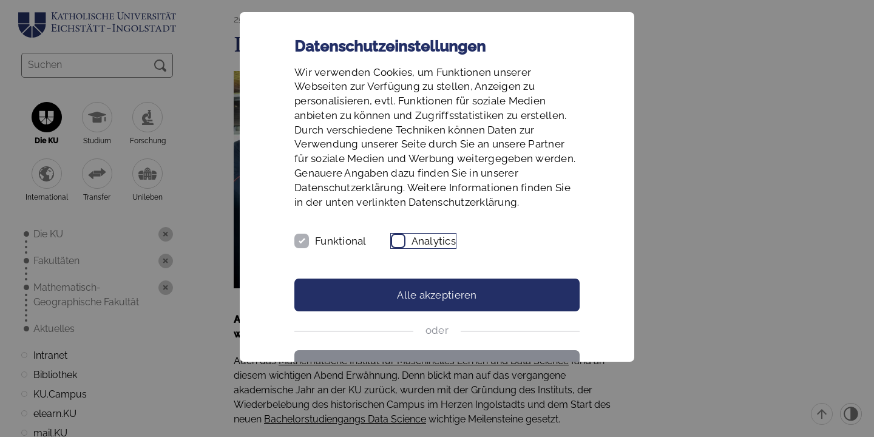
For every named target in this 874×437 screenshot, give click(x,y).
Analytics (434, 241)
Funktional (341, 241)
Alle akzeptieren (436, 295)
